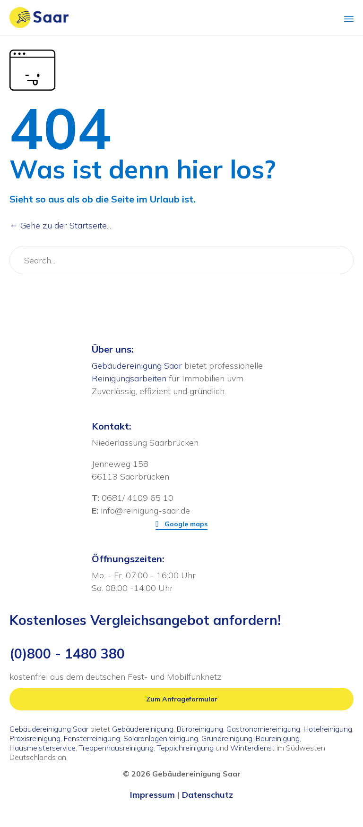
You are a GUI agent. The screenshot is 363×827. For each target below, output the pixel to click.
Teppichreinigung (185, 747)
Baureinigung (278, 738)
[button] (181, 524)
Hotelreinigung (327, 729)
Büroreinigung (200, 729)
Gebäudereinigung (142, 729)
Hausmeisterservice (42, 747)
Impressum (152, 794)
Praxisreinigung (34, 738)
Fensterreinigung (92, 738)
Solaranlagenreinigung (160, 738)
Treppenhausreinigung (116, 747)
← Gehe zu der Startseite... (60, 225)
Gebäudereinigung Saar (137, 365)
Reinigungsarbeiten (129, 378)
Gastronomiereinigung (263, 729)
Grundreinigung (226, 738)
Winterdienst (252, 747)
